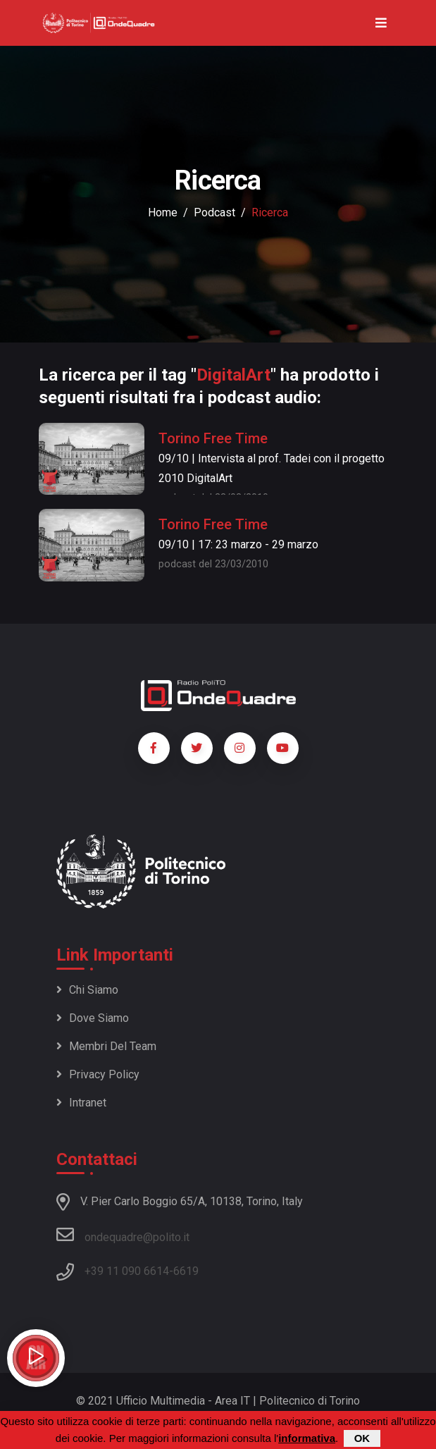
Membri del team (106, 1046)
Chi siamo (87, 990)
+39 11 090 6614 (127, 1271)
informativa (306, 1439)
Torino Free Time (213, 438)
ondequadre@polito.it (122, 1235)
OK (362, 1439)
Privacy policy (97, 1074)
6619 (186, 1271)
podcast (214, 212)
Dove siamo (92, 1018)
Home (162, 212)
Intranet (81, 1102)
